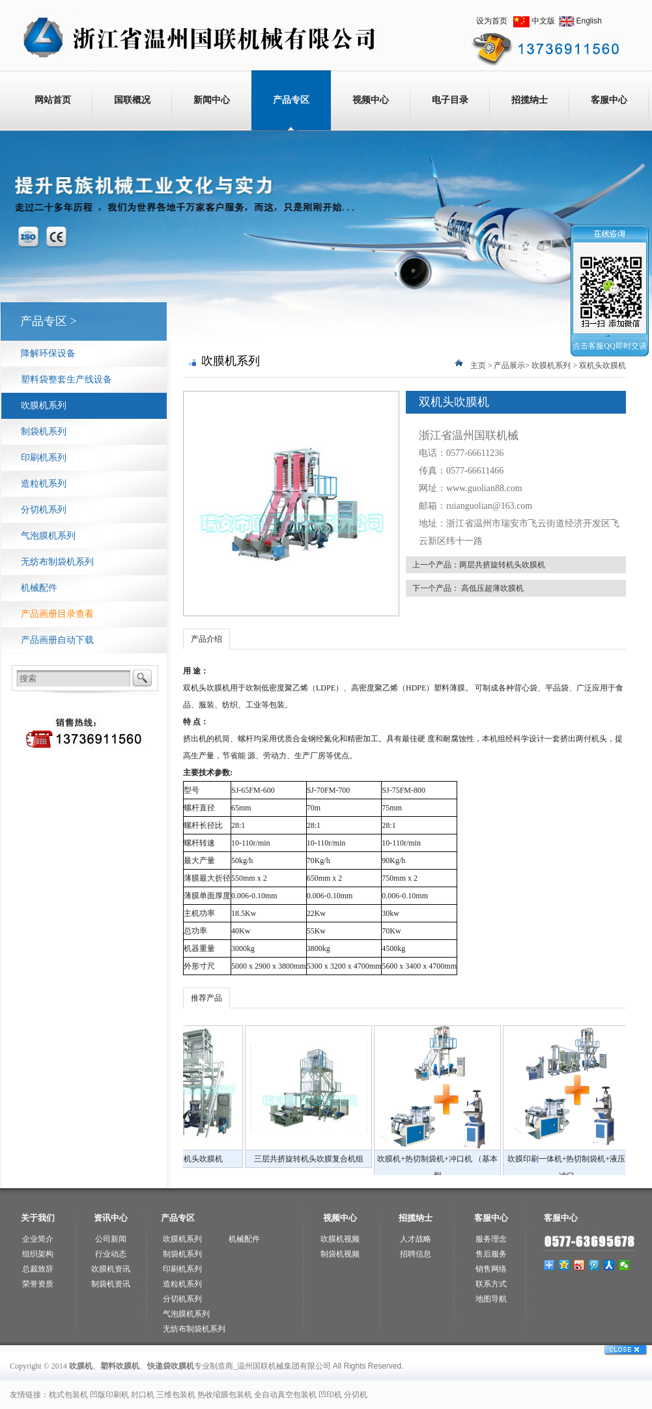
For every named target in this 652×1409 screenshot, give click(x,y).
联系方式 (491, 1283)
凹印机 (330, 1394)
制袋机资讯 (110, 1283)
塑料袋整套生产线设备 (66, 379)
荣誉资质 (37, 1283)
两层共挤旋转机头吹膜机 (502, 564)
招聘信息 (415, 1254)
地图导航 (491, 1298)
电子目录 (450, 100)
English (589, 20)
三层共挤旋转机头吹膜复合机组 (476, 1158)
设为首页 (491, 20)
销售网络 (491, 1269)
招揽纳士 (529, 100)
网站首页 (53, 100)
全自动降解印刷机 (218, 1158)
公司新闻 (110, 1239)
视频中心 (370, 100)
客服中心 (609, 100)
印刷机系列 (43, 458)
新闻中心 (211, 100)
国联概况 (132, 100)
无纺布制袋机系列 (57, 562)
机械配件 (39, 588)
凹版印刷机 (109, 1394)
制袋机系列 (43, 431)
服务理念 (491, 1239)
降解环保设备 (48, 353)
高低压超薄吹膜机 (492, 588)
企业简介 (37, 1239)
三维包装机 (175, 1394)
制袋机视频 (340, 1254)
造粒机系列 (43, 484)
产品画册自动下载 (57, 640)
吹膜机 (218, 687)
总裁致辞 (37, 1269)
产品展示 (509, 365)
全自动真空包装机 (285, 1394)
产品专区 (291, 100)
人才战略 (415, 1239)
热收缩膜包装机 (224, 1394)
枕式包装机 (68, 1394)
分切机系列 (43, 510)
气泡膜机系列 (48, 536)
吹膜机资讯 (110, 1269)
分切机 (355, 1394)
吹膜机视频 (340, 1239)
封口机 (142, 1394)
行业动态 (110, 1254)
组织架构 (37, 1254)
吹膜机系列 (43, 405)
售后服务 (491, 1254)
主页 (478, 365)
